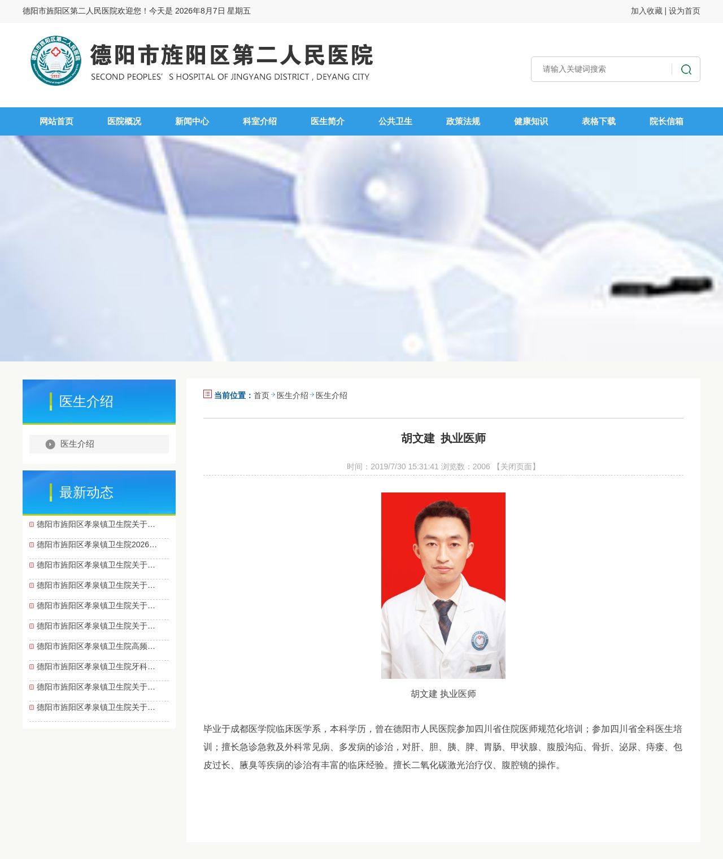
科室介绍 (260, 121)
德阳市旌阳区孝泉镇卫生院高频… (96, 646)
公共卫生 (395, 121)
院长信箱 (666, 121)
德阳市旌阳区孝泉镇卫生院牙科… (96, 666)
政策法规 (463, 121)
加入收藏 (647, 10)
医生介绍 (77, 443)
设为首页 (684, 10)
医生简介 (328, 121)
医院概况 (124, 121)
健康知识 (531, 121)
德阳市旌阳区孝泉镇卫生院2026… (97, 544)
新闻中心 (192, 121)
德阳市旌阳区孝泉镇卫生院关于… (96, 524)
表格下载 (599, 121)
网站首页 (56, 121)
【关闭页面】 (516, 466)
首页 (261, 395)
